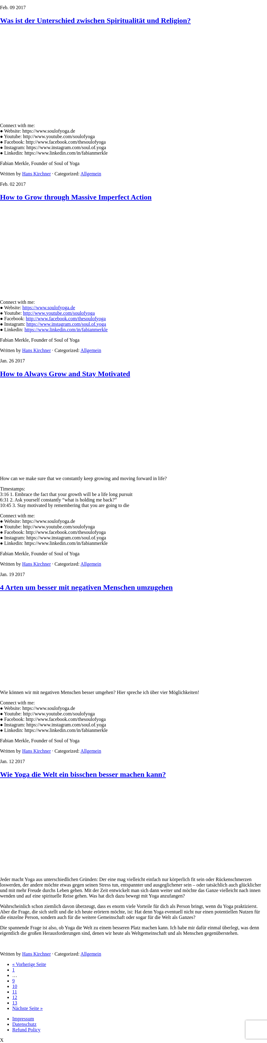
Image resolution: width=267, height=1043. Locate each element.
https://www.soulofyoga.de (48, 307)
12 (14, 997)
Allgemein (91, 173)
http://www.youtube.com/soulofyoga (59, 313)
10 (14, 986)
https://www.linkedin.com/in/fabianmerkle (66, 329)
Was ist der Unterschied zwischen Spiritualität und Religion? (95, 20)
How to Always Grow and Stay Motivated (65, 374)
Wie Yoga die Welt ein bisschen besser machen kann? (83, 774)
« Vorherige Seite (29, 964)
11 (14, 991)
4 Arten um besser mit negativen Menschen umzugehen (86, 587)
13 (14, 1002)
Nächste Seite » (27, 1008)
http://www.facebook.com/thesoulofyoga (66, 318)
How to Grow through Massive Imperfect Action (76, 197)
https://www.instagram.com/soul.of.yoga (66, 324)
